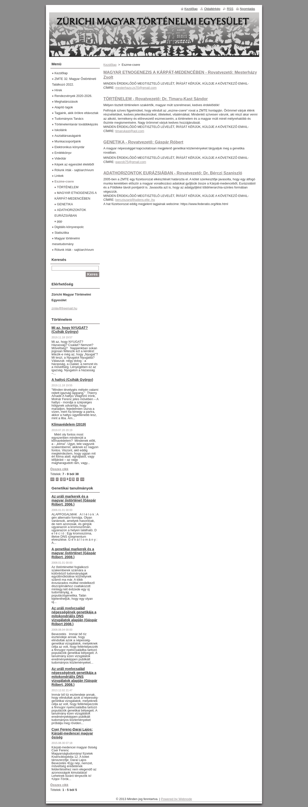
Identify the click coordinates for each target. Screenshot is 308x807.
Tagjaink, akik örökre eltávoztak (77, 113)
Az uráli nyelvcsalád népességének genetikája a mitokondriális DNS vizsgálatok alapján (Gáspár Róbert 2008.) (74, 616)
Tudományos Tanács (69, 118)
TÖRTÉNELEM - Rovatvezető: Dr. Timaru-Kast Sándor (155, 98)
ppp (59, 221)
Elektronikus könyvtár (70, 147)
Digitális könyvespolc (69, 227)
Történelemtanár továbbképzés (76, 124)
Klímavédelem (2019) (69, 424)
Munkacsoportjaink (68, 141)
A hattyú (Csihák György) (72, 380)
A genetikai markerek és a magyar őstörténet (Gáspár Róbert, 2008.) (74, 553)
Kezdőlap (110, 65)
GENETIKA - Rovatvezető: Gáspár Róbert (143, 142)
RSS (230, 9)
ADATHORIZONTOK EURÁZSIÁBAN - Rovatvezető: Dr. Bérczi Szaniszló (172, 173)
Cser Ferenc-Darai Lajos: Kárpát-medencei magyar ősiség (72, 733)
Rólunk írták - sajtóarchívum (74, 170)
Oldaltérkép (212, 9)
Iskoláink (61, 130)
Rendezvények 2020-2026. (73, 96)
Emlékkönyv (63, 153)
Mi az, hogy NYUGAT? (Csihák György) (70, 330)
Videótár (60, 158)
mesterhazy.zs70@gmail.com (136, 88)
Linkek (59, 176)
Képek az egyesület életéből (74, 164)
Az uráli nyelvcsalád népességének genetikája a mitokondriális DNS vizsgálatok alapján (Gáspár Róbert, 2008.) (74, 677)
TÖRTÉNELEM (68, 187)
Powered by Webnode (176, 799)
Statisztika (62, 232)
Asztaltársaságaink (68, 136)
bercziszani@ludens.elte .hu (135, 200)
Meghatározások (66, 101)
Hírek (58, 90)
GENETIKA (65, 204)
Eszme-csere (64, 181)
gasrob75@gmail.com (130, 162)
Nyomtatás (247, 9)
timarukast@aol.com (129, 131)
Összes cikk (59, 469)
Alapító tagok (64, 107)
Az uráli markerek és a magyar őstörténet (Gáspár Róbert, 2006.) (74, 500)
